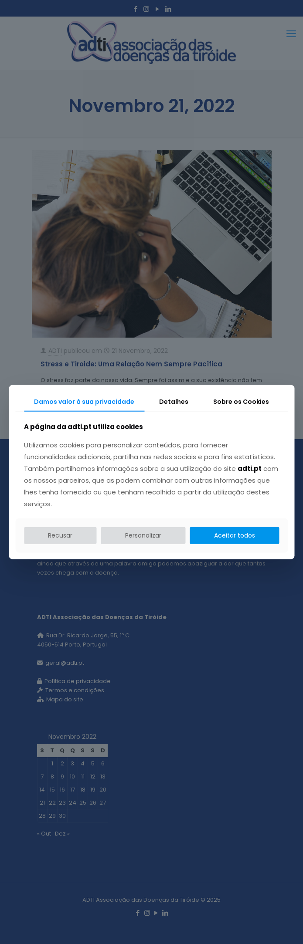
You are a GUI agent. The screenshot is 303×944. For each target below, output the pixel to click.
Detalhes (173, 401)
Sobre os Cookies (241, 401)
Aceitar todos (234, 535)
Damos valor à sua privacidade (84, 401)
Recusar (60, 535)
